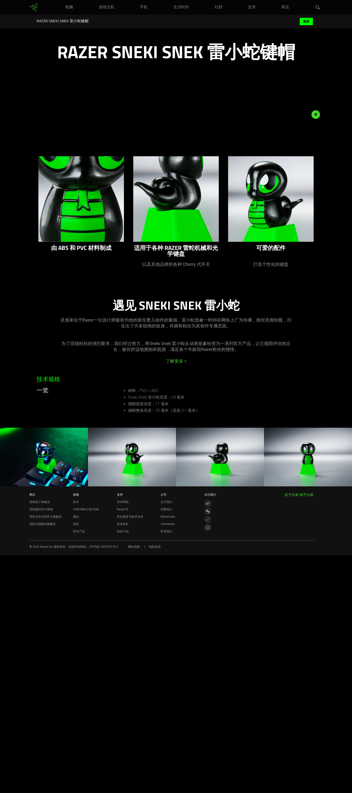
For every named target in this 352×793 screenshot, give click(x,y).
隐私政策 (155, 784)
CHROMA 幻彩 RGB (86, 747)
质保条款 (123, 762)
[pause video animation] (315, 243)
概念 (76, 754)
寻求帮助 (123, 740)
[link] (33, 8)
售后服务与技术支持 (130, 754)
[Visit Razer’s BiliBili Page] (207, 765)
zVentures (168, 762)
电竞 (76, 762)
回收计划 (123, 769)
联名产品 (79, 769)
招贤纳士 (166, 747)
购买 (306, 21)
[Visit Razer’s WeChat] (207, 749)
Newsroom (168, 754)
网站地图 (134, 784)
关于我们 (166, 740)
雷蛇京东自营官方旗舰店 (45, 754)
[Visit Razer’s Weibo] (207, 741)
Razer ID (122, 747)
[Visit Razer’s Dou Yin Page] (207, 757)
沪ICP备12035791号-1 (103, 784)
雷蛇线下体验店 (39, 740)
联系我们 (166, 769)
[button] (317, 7)
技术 (76, 740)
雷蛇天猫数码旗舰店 (42, 762)
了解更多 (176, 489)
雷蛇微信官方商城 (41, 747)
